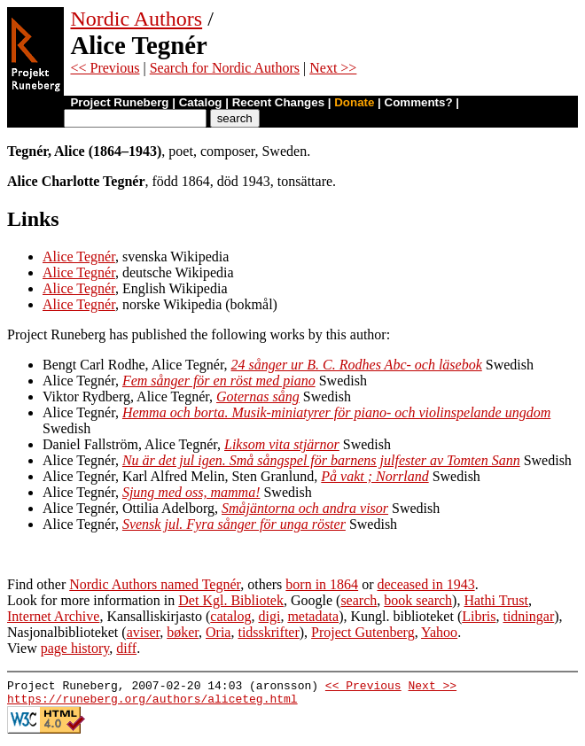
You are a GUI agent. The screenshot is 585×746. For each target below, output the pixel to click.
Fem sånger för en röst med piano (219, 380)
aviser (143, 632)
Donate (354, 102)
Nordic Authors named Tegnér (154, 584)
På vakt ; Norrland (374, 476)
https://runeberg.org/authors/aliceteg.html (152, 703)
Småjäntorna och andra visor (305, 508)
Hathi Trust (495, 600)
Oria (218, 632)
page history (75, 648)
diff (126, 648)
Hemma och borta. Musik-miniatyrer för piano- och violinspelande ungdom (336, 412)
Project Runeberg (119, 102)
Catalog (200, 102)
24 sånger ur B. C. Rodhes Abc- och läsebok (356, 364)
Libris (478, 616)
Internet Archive (53, 616)
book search (418, 600)
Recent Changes (278, 102)
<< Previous (104, 67)
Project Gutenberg (363, 632)
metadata (313, 616)
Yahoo (439, 632)
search (358, 600)
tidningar (528, 616)
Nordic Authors (136, 18)
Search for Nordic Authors (225, 67)
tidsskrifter (268, 632)
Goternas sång (258, 396)
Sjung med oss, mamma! (191, 492)
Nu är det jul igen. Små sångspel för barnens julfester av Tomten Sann (321, 460)
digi (269, 616)
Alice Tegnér (79, 256)
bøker (183, 632)
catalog (230, 616)
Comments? (419, 102)
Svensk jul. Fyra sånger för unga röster (234, 524)
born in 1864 (321, 584)
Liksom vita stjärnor (281, 444)
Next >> (332, 67)
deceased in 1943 (425, 584)
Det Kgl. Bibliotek (231, 600)
